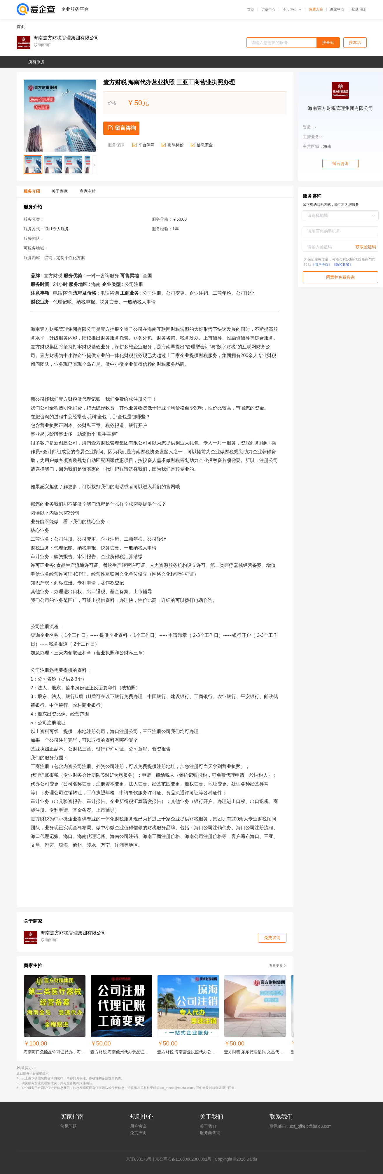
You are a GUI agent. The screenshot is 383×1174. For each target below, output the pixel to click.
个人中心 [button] (292, 10)
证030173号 (141, 1159)
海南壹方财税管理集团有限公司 (66, 38)
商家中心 (337, 9)
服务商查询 (210, 1132)
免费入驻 (316, 9)
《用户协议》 (321, 265)
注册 (363, 9)
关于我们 (208, 1126)
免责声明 (138, 1132)
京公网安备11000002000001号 (183, 1159)
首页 (250, 9)
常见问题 (68, 1126)
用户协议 (138, 1126)
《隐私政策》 (342, 265)
